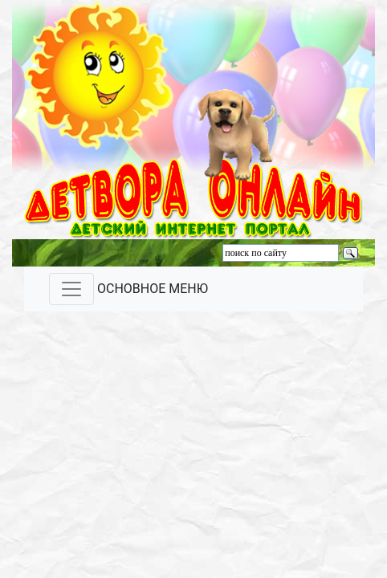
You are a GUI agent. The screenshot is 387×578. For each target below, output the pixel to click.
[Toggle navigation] (71, 289)
